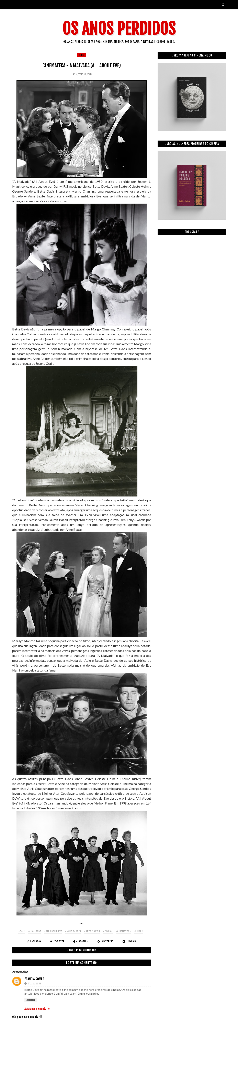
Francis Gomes (34, 979)
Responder (30, 1000)
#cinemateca (123, 931)
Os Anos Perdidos (119, 29)
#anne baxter (73, 931)
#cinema (108, 931)
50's (81, 55)
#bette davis (92, 931)
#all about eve (53, 931)
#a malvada (34, 931)
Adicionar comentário (37, 1008)
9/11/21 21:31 (34, 983)
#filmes (138, 931)
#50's (21, 931)
